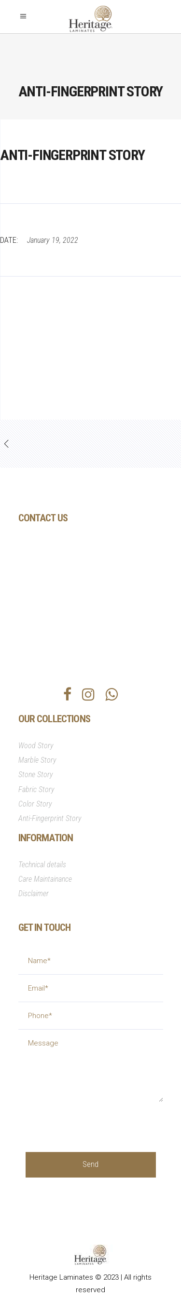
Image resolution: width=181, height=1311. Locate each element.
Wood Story (36, 745)
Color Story (35, 803)
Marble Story (37, 760)
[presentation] (99, 1120)
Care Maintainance (45, 879)
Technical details (42, 864)
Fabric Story (36, 789)
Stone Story (35, 774)
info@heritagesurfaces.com (81, 615)
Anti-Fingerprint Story (50, 818)
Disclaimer (33, 893)
